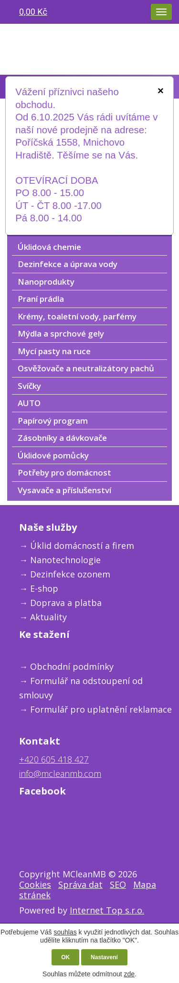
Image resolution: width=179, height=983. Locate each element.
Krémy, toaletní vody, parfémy (77, 316)
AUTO (29, 402)
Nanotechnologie (65, 560)
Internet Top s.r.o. (107, 910)
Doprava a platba (66, 602)
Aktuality (48, 617)
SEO (118, 884)
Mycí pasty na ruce (54, 351)
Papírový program (53, 420)
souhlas (64, 932)
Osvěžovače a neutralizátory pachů (86, 368)
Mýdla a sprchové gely (61, 333)
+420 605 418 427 (54, 759)
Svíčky (29, 385)
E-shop (44, 588)
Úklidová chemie (49, 246)
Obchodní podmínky (72, 666)
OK (65, 957)
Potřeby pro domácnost (64, 472)
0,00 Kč (33, 12)
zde (129, 974)
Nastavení (104, 957)
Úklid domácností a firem (82, 545)
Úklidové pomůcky (53, 455)
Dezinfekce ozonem (70, 574)
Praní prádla (41, 298)
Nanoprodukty (46, 281)
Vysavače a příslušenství (64, 490)
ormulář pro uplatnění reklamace (103, 709)
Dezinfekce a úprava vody (67, 263)
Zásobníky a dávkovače (62, 437)
